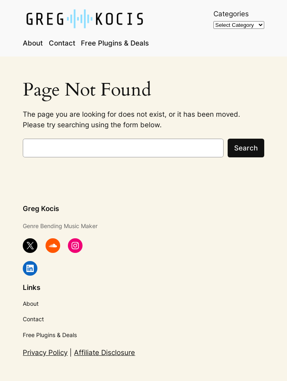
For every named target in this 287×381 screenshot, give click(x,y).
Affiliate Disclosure (104, 352)
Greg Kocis (41, 209)
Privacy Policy (45, 352)
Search (246, 148)
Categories (231, 14)
